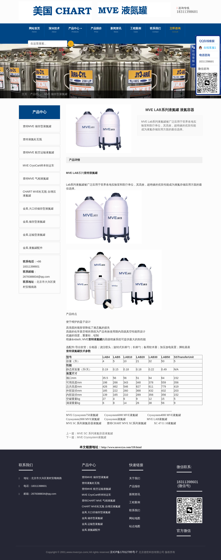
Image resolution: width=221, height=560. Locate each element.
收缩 (193, 56)
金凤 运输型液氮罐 (34, 234)
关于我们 (134, 478)
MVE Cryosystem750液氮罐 (82, 415)
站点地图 (134, 526)
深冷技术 (54, 30)
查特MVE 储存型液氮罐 (37, 126)
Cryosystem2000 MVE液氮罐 (83, 419)
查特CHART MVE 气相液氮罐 (98, 500)
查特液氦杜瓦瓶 (32, 139)
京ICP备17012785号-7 (123, 552)
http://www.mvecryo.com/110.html (121, 447)
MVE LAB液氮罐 (157, 419)
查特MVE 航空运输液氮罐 (38, 152)
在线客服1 (210, 47)
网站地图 (134, 518)
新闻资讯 (115, 30)
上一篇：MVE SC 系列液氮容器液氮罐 (89, 433)
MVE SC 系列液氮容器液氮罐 (83, 423)
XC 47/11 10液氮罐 (165, 423)
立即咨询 (175, 30)
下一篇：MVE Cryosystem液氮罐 (86, 437)
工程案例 (135, 30)
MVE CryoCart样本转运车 (38, 165)
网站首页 (34, 30)
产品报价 (96, 30)
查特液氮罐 (91, 172)
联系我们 (155, 30)
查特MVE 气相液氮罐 (36, 178)
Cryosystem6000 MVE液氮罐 (121, 415)
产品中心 (75, 30)
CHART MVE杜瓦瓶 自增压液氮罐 (39, 193)
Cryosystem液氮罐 (115, 419)
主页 (24, 94)
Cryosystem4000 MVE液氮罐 (164, 415)
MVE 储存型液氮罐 (55, 94)
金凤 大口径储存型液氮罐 (38, 208)
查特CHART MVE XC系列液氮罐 (126, 423)
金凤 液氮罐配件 (33, 247)
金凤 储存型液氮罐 (34, 221)
